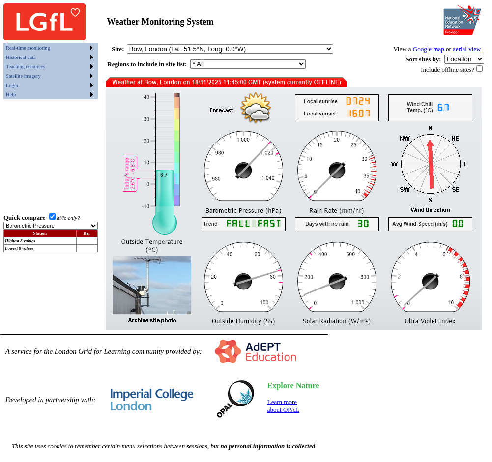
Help (11, 94)
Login (12, 85)
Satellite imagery (23, 76)
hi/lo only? (68, 218)
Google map (428, 49)
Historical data (21, 57)
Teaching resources (25, 66)
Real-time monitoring (28, 48)
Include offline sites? (447, 69)
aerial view (467, 49)
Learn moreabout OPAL (283, 405)
